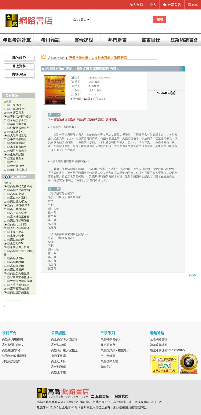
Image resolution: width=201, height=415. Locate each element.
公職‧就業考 (17, 108)
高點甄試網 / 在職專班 (115, 350)
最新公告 (172, 5)
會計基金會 (17, 166)
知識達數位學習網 (14, 355)
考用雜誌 (50, 39)
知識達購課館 (159, 344)
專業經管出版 (18, 143)
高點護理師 (17, 258)
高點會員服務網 (12, 339)
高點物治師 (17, 265)
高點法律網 (58, 344)
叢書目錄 (151, 39)
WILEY (14, 162)
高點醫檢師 (17, 262)
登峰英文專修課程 (21, 277)
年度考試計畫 (17, 39)
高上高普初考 (18, 209)
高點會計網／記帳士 (64, 350)
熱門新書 (117, 39)
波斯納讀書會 (184, 39)
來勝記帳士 (17, 235)
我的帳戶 (19, 58)
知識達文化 (17, 131)
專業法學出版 (18, 139)
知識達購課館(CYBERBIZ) (167, 350)
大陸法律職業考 (19, 228)
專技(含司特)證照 (20, 116)
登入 (153, 5)
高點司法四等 (18, 224)
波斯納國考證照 (19, 127)
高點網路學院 (11, 350)
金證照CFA (17, 243)
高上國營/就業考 (20, 205)
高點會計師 (17, 239)
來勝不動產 (17, 232)
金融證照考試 (18, 120)
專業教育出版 (18, 146)
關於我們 (121, 396)
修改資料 (19, 66)
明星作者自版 (18, 150)
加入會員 (136, 5)
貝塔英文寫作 (11, 361)
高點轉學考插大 (110, 339)
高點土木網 (58, 372)
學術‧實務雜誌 (18, 169)
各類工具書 (17, 112)
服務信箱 (102, 396)
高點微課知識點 (19, 292)
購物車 (193, 5)
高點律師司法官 (19, 220)
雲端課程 (83, 39)
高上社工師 (58, 361)
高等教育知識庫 (19, 288)
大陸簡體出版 (18, 135)
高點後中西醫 (109, 361)
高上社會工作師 (19, 216)
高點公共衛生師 (19, 273)
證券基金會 (17, 158)
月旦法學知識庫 (19, 284)
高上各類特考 (18, 212)
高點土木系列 (18, 197)
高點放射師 (17, 269)
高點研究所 (17, 193)
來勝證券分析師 (19, 247)
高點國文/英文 (19, 201)
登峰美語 (106, 366)
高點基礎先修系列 (21, 186)
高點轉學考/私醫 (20, 190)
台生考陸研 (107, 355)
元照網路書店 (159, 339)
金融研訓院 (17, 154)
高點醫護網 (58, 366)
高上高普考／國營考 (64, 339)
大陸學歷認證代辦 (21, 281)
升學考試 (15, 105)
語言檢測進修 (18, 124)
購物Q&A (19, 74)
